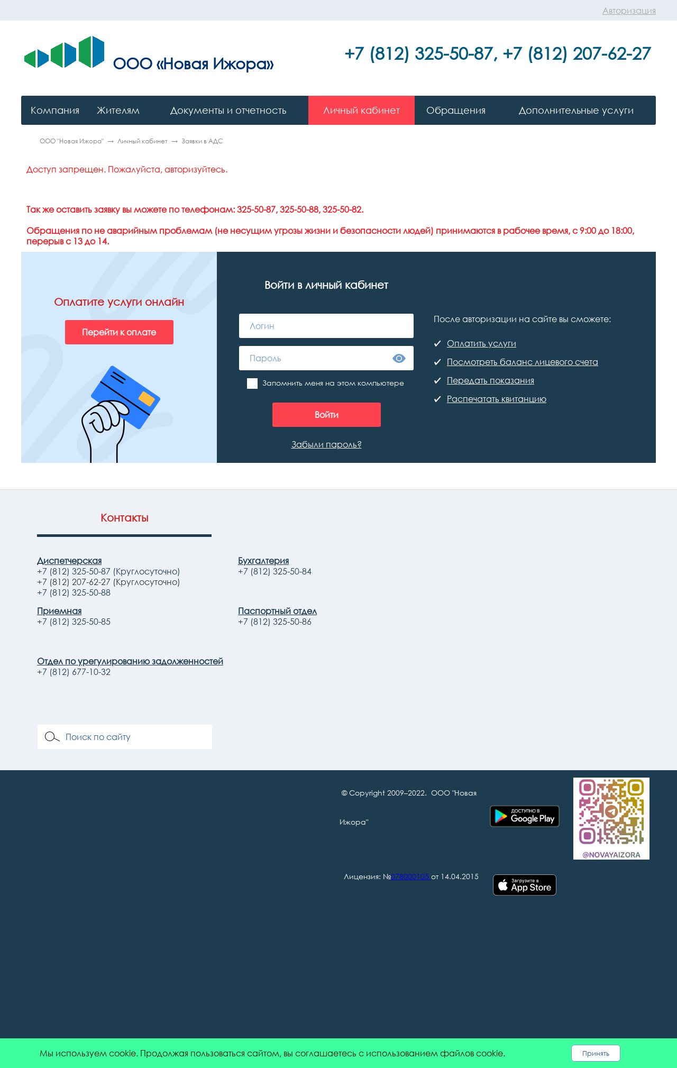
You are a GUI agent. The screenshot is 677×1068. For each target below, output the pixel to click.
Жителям (118, 110)
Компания (55, 110)
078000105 (410, 876)
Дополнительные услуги (576, 110)
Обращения (456, 110)
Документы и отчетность (228, 110)
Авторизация (629, 10)
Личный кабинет (361, 110)
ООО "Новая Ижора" (72, 141)
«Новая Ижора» (215, 62)
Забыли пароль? (326, 444)
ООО (132, 62)
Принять (595, 1053)
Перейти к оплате (119, 332)
